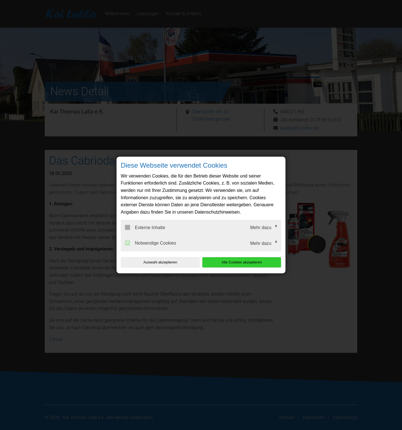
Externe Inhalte (145, 227)
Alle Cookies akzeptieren (245, 262)
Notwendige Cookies (150, 242)
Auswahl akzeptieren (157, 262)
